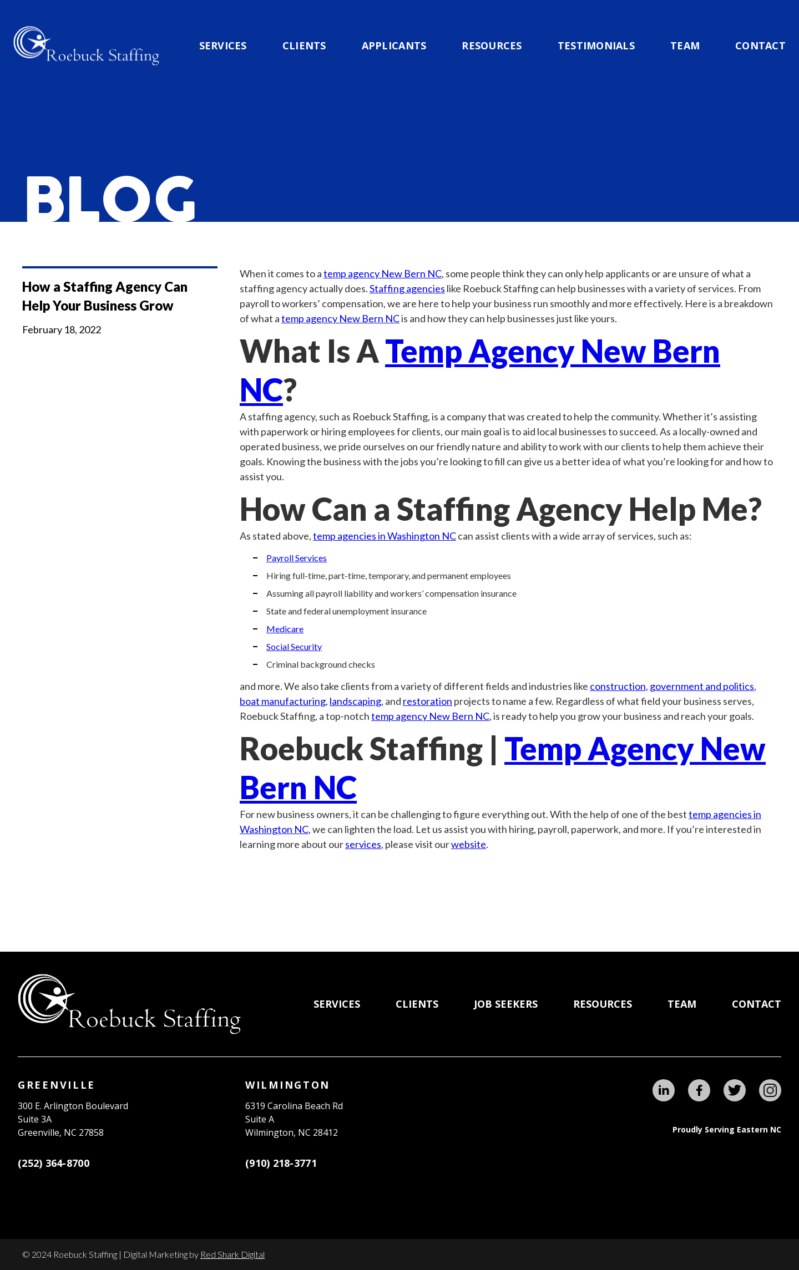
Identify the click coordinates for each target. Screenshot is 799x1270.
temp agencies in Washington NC (384, 536)
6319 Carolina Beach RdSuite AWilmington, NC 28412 (294, 1119)
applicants (394, 45)
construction (618, 686)
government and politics (702, 686)
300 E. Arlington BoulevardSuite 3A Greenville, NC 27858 (73, 1119)
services (363, 844)
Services (223, 45)
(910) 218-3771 (281, 1163)
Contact (760, 45)
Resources (492, 45)
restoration (427, 701)
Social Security (294, 646)
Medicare (285, 628)
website (468, 844)
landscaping (355, 701)
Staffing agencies (407, 288)
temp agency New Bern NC (382, 273)
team (685, 45)
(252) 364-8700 (53, 1163)
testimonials (596, 45)
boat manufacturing (283, 701)
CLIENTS (304, 45)
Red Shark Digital (232, 1254)
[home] (86, 45)
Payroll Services (296, 557)
